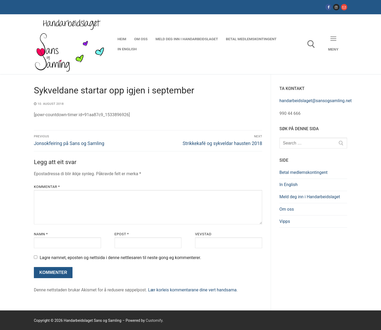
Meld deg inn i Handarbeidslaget (309, 196)
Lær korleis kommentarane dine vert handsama (192, 289)
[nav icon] (333, 44)
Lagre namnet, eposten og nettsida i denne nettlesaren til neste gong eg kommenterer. (120, 257)
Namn (41, 234)
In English (288, 184)
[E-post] (344, 7)
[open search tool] (311, 44)
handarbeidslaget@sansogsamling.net (315, 100)
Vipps (284, 221)
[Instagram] (336, 7)
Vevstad (203, 234)
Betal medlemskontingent (303, 172)
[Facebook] (328, 7)
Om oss (286, 209)
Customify (154, 320)
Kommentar (47, 186)
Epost (122, 234)
